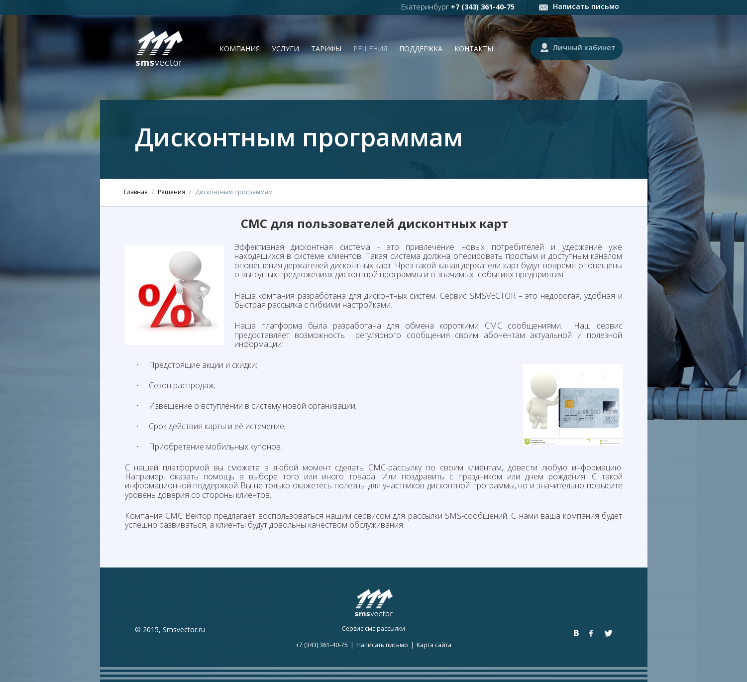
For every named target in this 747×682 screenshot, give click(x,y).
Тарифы (326, 48)
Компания (239, 48)
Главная (136, 192)
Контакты (473, 48)
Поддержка (420, 48)
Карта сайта (434, 645)
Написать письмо (586, 6)
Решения (370, 48)
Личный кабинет (584, 47)
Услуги (285, 48)
